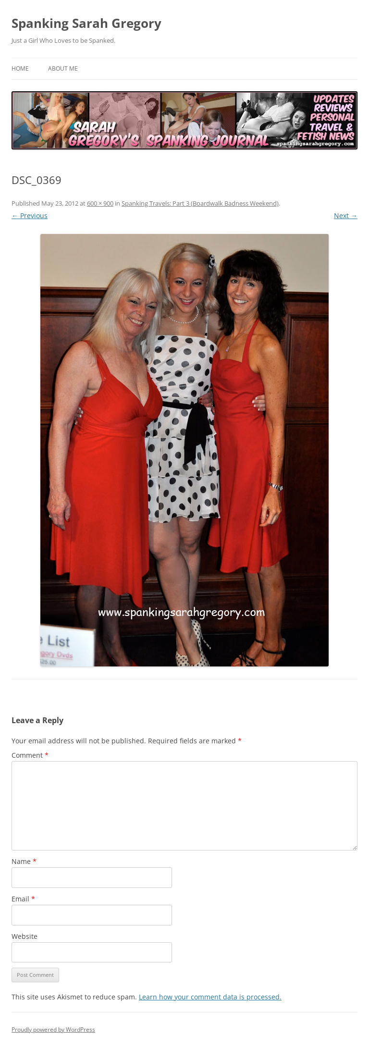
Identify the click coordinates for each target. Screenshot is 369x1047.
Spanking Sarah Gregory (86, 23)
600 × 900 (100, 203)
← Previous (30, 215)
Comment (30, 755)
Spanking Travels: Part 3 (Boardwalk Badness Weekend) (200, 203)
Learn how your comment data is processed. (210, 996)
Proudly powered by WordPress (53, 1029)
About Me (63, 68)
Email (23, 898)
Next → (345, 215)
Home (20, 68)
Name (24, 861)
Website (24, 936)
